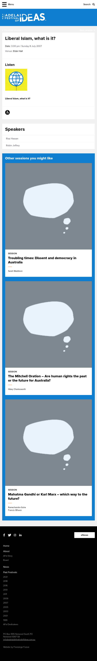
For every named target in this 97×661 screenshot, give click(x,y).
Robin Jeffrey (13, 145)
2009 (5, 598)
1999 (5, 620)
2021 (5, 577)
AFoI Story (7, 556)
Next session (86, 30)
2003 (5, 611)
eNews (84, 535)
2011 (5, 594)
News (6, 566)
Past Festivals (10, 572)
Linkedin (20, 535)
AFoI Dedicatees (10, 624)
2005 (5, 607)
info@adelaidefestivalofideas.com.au (19, 639)
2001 (5, 616)
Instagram (15, 535)
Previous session (13, 30)
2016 (5, 585)
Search (87, 4)
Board (5, 560)
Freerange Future (21, 647)
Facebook (4, 535)
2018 (5, 581)
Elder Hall (18, 51)
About (6, 551)
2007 (5, 603)
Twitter (9, 535)
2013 (5, 590)
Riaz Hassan (12, 138)
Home (6, 545)
